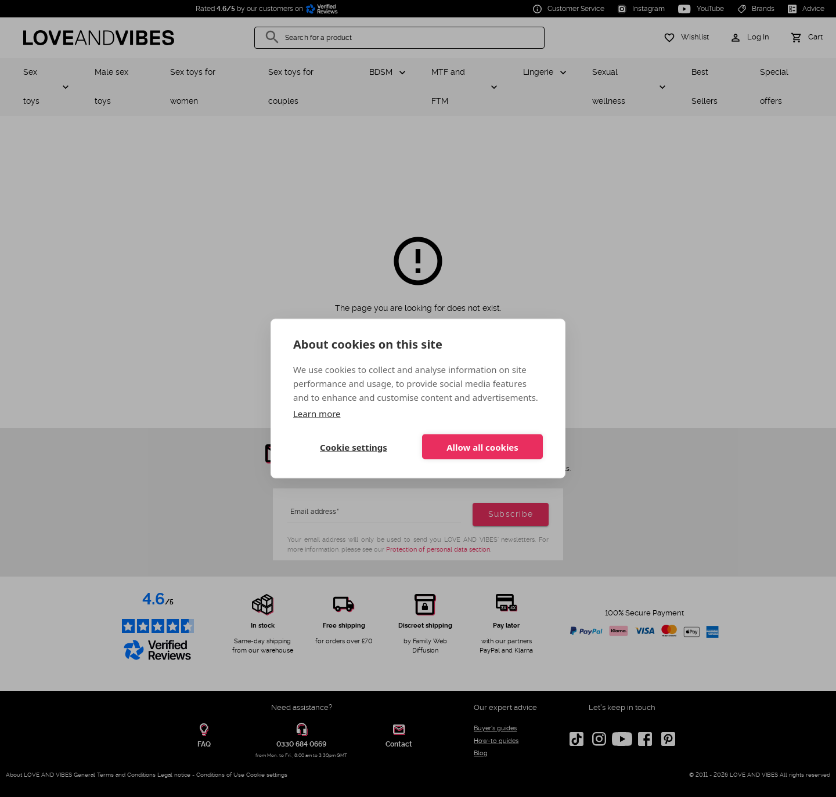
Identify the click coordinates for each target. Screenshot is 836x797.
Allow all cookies (482, 446)
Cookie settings (353, 446)
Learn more (317, 413)
